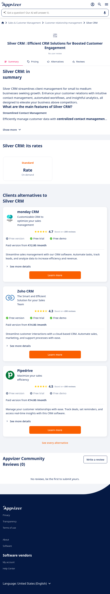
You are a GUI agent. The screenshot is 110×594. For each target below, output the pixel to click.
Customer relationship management (63, 22)
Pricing (33, 61)
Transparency (10, 521)
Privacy (6, 515)
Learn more (55, 275)
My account (9, 562)
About (6, 539)
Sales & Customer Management (24, 22)
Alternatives (55, 61)
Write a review (95, 459)
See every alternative (55, 442)
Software (7, 545)
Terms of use (9, 527)
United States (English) (34, 583)
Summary (11, 61)
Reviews (78, 61)
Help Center (9, 568)
